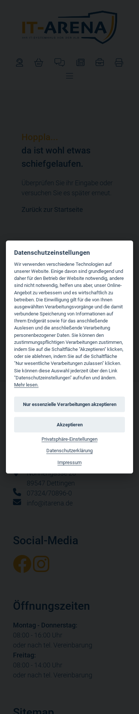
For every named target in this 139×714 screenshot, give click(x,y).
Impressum (69, 462)
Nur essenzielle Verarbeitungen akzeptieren (69, 404)
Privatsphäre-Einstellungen (69, 438)
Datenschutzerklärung (69, 450)
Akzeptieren (70, 424)
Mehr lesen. (26, 385)
